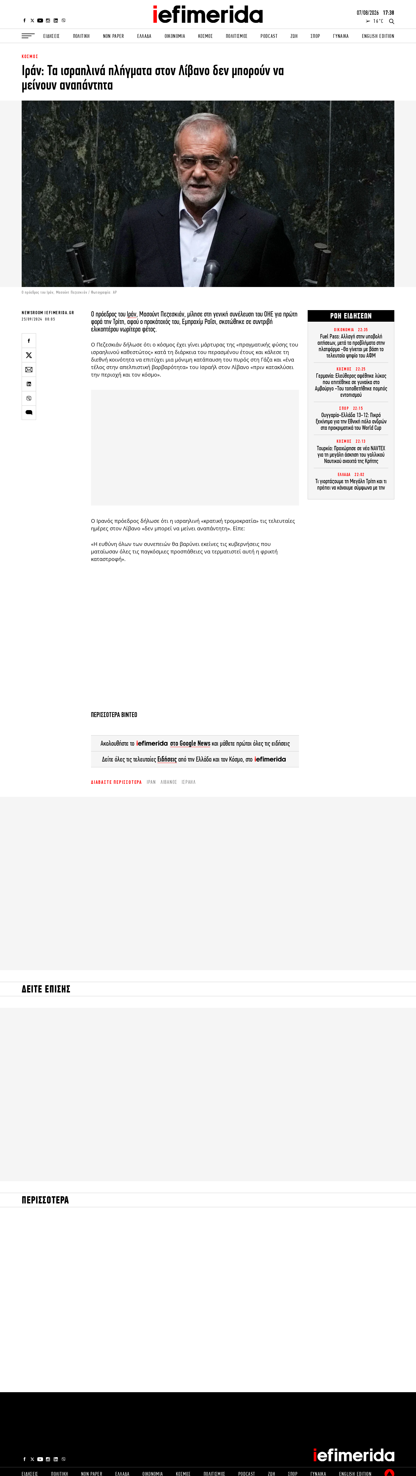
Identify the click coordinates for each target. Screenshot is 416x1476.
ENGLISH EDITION (378, 36)
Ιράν (131, 314)
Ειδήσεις (167, 759)
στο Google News (190, 743)
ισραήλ (189, 782)
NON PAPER (113, 36)
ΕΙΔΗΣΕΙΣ (51, 36)
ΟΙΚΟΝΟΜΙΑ (175, 36)
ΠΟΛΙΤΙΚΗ (81, 36)
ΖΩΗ (294, 36)
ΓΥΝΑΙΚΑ (341, 36)
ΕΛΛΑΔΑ (144, 36)
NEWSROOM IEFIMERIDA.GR (48, 312)
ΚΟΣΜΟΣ (205, 36)
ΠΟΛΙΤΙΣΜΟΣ (237, 36)
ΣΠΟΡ (315, 36)
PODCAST (269, 36)
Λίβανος (169, 782)
